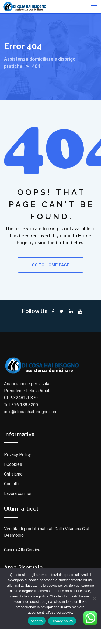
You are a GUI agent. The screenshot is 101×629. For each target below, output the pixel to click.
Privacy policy (62, 621)
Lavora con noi (17, 493)
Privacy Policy (17, 454)
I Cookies (13, 464)
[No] (94, 598)
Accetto (36, 621)
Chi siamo (13, 474)
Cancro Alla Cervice (22, 549)
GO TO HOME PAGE (50, 265)
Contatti (11, 483)
